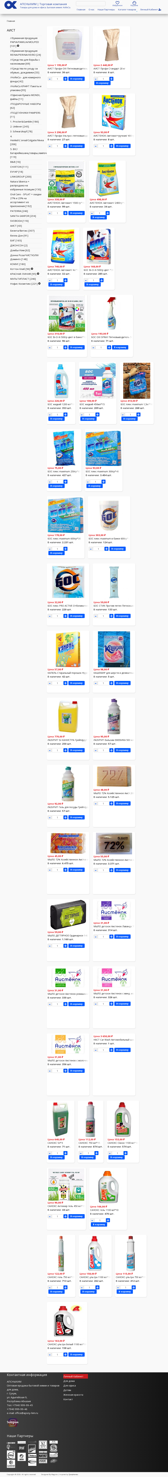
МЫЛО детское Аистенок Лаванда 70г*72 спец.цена (122, 926)
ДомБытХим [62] (20, 250)
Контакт (68, 1399)
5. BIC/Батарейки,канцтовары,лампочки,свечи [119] (33, 153)
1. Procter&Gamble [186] (24, 121)
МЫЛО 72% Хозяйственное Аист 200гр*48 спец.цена (123, 793)
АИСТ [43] (16, 225)
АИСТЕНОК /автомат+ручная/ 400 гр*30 (116, 135)
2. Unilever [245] (19, 126)
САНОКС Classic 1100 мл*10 (123, 1142)
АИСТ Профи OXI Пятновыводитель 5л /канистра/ (76, 68)
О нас (91, 9)
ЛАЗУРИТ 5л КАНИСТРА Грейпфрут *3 (69, 740)
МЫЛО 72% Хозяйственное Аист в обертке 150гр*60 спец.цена (83, 859)
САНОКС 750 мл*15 (89, 1142)
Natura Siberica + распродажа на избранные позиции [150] (25, 185)
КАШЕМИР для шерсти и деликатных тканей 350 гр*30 (124, 672)
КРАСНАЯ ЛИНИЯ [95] (23, 273)
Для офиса (69, 1385)
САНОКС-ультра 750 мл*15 (131, 1277)
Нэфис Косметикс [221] (24, 283)
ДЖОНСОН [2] (18, 245)
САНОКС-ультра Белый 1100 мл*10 (67, 1344)
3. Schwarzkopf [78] (21, 131)
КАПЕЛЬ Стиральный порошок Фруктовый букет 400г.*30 (80, 672)
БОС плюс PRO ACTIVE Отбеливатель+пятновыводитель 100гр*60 (85, 605)
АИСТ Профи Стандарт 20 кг (109, 68)
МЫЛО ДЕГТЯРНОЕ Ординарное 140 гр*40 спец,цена (77, 935)
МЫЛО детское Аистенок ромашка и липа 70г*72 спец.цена (81, 993)
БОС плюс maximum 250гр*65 (64, 471)
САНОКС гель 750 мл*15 (61, 1277)
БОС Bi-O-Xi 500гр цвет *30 (99, 270)
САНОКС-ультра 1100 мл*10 (95, 1277)
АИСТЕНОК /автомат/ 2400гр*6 (107, 202)
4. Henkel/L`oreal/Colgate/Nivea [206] (27, 140)
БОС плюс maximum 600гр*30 (64, 538)
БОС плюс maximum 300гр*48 (102, 471)
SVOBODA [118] (19, 220)
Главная (81, 9)
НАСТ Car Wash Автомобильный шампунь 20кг (119, 1039)
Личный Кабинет (73, 1376)
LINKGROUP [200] (20, 176)
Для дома (69, 1381)
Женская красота (73, 1394)
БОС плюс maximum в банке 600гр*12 (110, 538)
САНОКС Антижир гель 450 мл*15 (66, 1206)
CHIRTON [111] (19, 166)
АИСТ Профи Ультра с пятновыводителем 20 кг (74, 135)
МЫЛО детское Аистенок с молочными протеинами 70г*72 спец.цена (86, 1060)
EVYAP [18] (16, 171)
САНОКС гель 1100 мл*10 (104, 1210)
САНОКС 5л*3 (55, 1142)
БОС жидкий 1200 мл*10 (61, 404)
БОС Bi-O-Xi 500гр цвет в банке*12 (67, 337)
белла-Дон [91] (19, 235)
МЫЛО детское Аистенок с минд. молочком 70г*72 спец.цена (128, 993)
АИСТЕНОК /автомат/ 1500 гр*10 (66, 202)
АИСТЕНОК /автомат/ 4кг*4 (63, 270)
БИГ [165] (16, 240)
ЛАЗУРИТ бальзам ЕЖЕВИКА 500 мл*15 (116, 740)
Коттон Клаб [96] (20, 269)
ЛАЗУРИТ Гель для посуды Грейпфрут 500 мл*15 (75, 807)
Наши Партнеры (106, 9)
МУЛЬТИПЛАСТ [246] (23, 278)
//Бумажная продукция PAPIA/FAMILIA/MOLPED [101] (24, 41)
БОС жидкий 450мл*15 (92, 404)
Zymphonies (73, 1474)
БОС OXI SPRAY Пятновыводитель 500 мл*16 (116, 337)
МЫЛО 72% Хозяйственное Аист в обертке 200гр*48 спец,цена (129, 859)
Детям (67, 1390)
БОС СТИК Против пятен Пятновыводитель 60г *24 (123, 605)
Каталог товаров (127, 10)
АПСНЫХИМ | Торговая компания (43, 4)
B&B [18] (15, 161)
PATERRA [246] (19, 211)
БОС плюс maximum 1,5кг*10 (137, 404)
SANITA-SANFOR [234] (23, 215)
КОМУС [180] (17, 264)
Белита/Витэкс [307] (22, 230)
